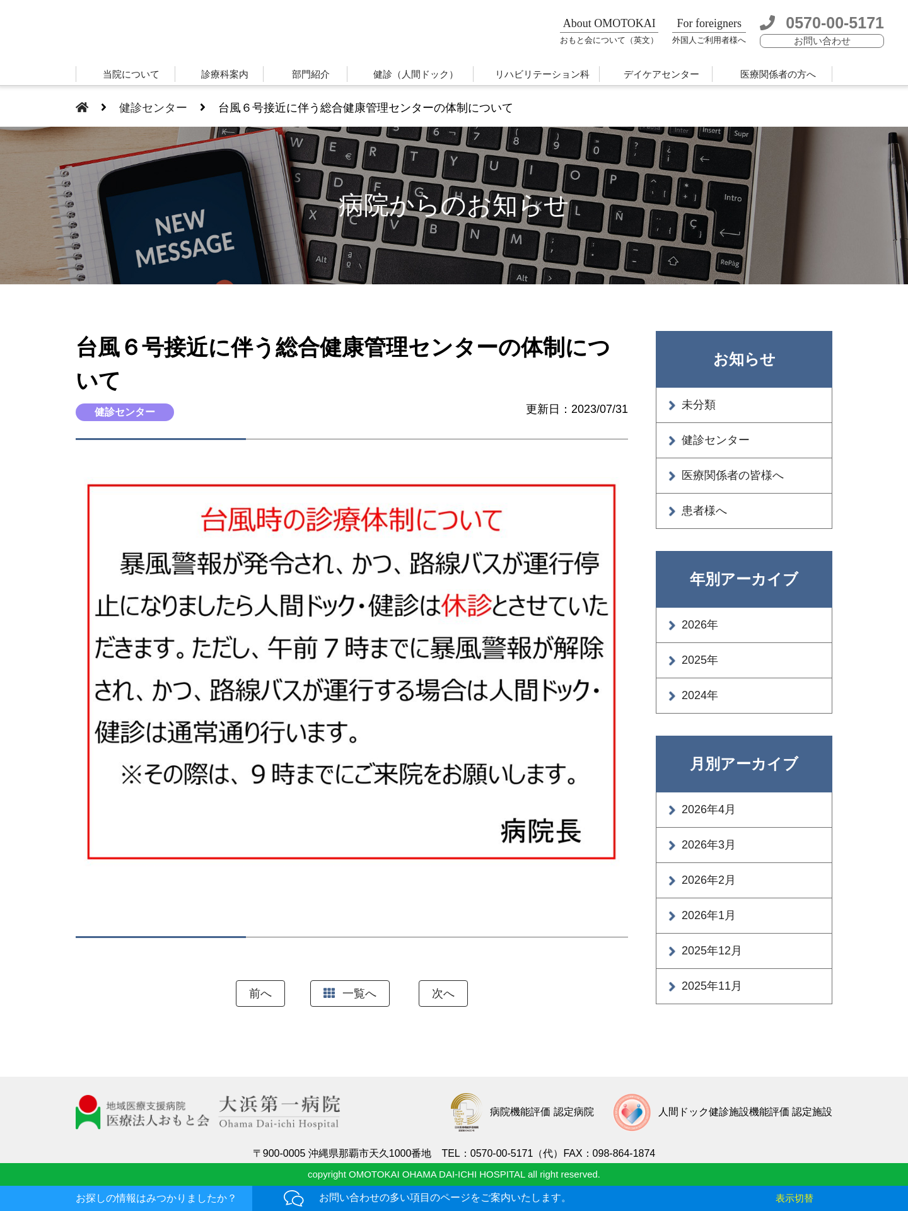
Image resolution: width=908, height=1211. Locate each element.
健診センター (716, 440)
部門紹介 (311, 74)
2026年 (700, 624)
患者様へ (704, 510)
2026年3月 (709, 844)
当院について (131, 74)
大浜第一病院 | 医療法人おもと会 (156, 33)
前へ (260, 993)
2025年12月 (712, 950)
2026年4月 (709, 809)
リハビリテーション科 (542, 74)
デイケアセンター (661, 74)
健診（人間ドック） (415, 74)
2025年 (700, 660)
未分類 (699, 404)
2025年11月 (712, 986)
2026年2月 (709, 880)
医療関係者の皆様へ (733, 475)
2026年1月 (709, 915)
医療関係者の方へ (778, 74)
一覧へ (349, 993)
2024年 (700, 695)
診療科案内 (224, 74)
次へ (443, 993)
